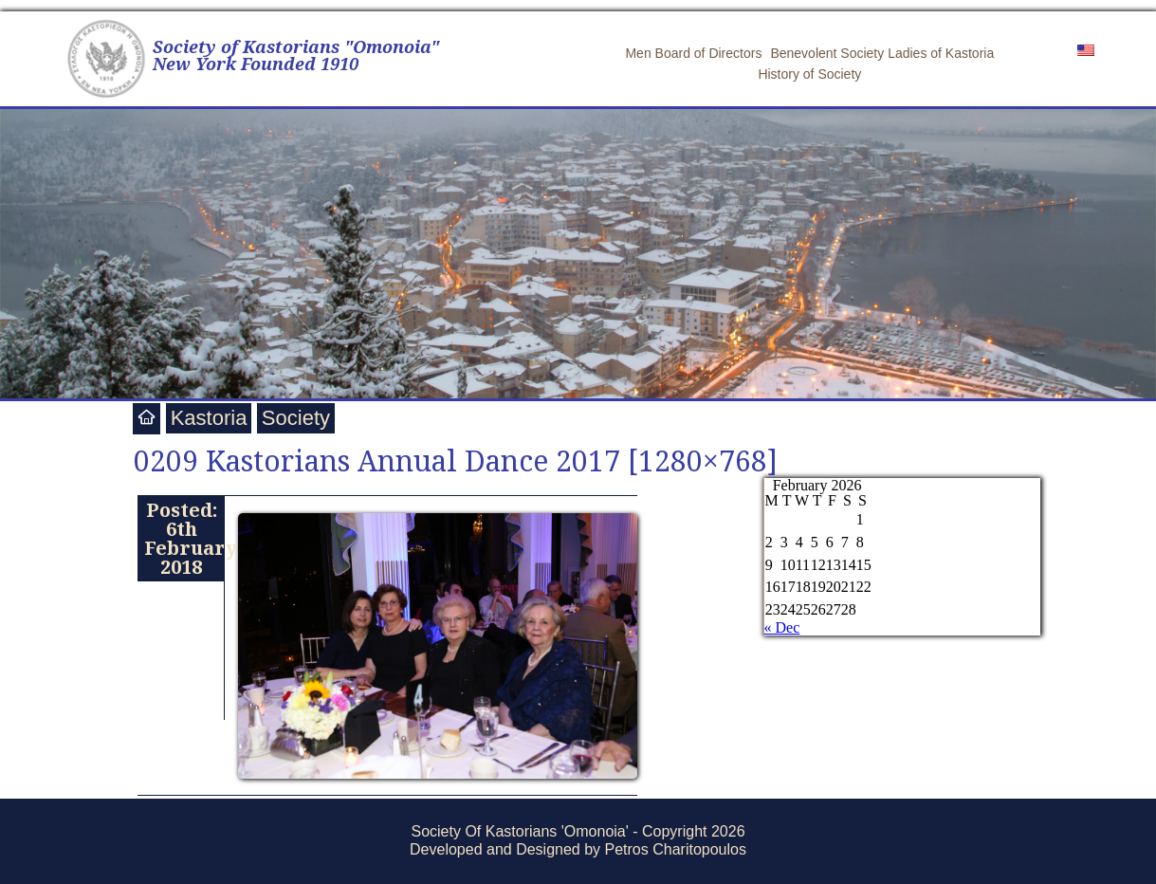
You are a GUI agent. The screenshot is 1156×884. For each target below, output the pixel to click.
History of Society (809, 74)
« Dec (782, 627)
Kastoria (209, 418)
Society (296, 418)
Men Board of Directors (693, 53)
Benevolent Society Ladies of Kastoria (882, 53)
